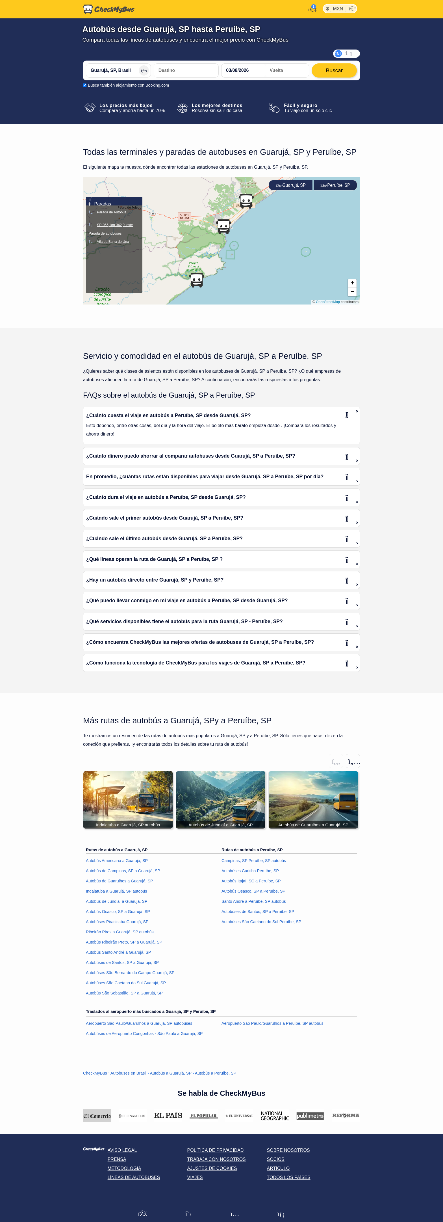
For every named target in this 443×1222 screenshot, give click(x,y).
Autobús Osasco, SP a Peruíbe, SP (253, 891)
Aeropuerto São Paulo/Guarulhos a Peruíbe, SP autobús (272, 1023)
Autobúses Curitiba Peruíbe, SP (250, 871)
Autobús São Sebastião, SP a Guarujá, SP (124, 993)
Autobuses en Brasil (128, 1073)
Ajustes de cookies (212, 1168)
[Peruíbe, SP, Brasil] (186, 70)
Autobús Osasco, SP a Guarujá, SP (118, 912)
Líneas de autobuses (134, 1177)
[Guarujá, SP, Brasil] (118, 70)
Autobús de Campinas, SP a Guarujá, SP (123, 871)
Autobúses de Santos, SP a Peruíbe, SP (258, 912)
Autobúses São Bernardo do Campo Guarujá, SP (130, 973)
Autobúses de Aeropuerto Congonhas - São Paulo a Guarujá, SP (144, 1034)
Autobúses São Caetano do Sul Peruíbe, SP (261, 922)
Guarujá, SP (291, 185)
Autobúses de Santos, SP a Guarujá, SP (122, 963)
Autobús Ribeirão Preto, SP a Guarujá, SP (124, 942)
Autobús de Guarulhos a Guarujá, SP (119, 881)
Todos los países (288, 1177)
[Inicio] (108, 9)
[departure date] (243, 70)
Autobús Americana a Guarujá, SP (117, 861)
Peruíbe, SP (335, 185)
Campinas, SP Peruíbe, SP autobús (254, 861)
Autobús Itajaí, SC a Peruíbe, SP (251, 881)
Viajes (195, 1177)
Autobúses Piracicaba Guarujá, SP (117, 922)
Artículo (278, 1168)
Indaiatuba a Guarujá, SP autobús (116, 891)
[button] (223, 227)
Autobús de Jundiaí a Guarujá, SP (116, 901)
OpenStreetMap (328, 302)
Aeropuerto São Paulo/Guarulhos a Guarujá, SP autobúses (139, 1023)
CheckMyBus (95, 1073)
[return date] (287, 70)
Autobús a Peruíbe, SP (215, 1073)
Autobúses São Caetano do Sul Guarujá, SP (126, 983)
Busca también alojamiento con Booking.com (128, 85)
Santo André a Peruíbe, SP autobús (254, 901)
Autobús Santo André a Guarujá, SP (118, 952)
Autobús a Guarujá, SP (171, 1073)
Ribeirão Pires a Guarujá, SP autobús (120, 932)
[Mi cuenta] (311, 9)
